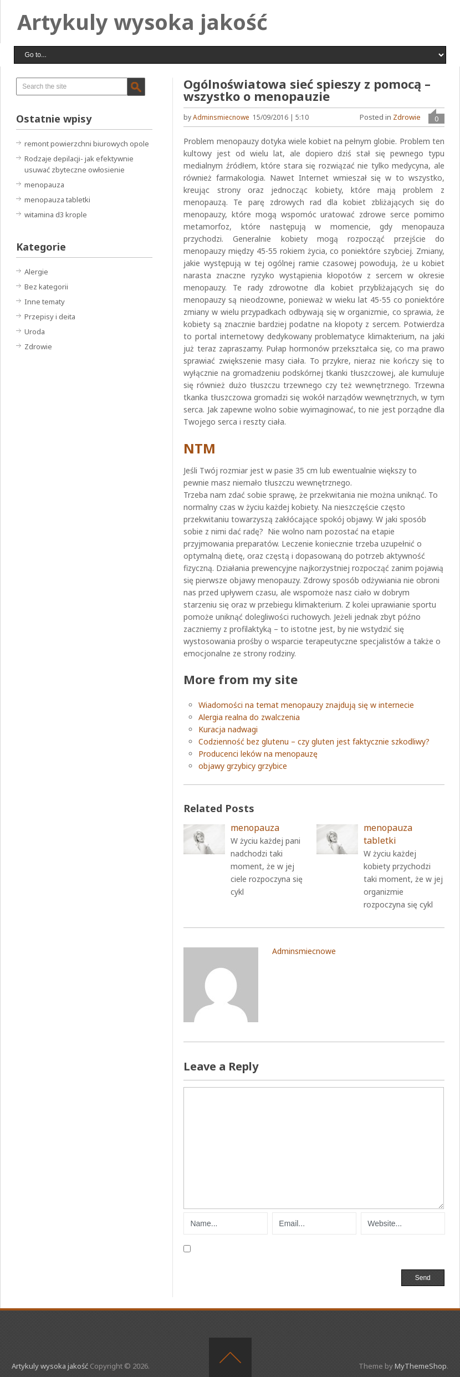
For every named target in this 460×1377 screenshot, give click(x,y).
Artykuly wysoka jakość (142, 21)
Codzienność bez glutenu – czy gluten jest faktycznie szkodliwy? (314, 741)
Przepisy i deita (49, 317)
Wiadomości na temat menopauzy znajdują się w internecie (306, 705)
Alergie (36, 272)
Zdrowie (407, 117)
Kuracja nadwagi (228, 729)
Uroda (34, 331)
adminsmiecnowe (221, 117)
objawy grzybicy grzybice (242, 766)
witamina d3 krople (55, 215)
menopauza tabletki (57, 200)
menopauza (44, 185)
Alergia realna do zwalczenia (249, 717)
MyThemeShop (421, 1366)
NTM (199, 448)
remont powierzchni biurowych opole (86, 144)
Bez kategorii (46, 287)
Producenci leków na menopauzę (258, 753)
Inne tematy (44, 302)
